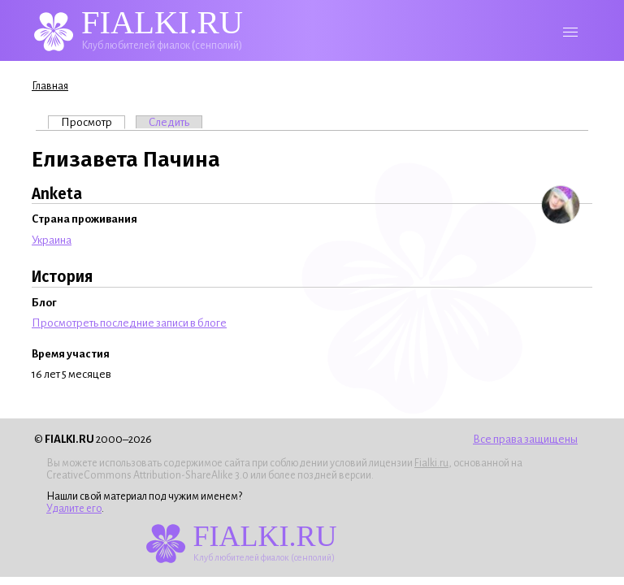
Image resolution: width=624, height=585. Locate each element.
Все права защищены (525, 439)
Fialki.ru (431, 463)
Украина (52, 240)
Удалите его (74, 508)
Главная (50, 86)
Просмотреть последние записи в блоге (129, 323)
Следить (169, 122)
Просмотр (93, 121)
